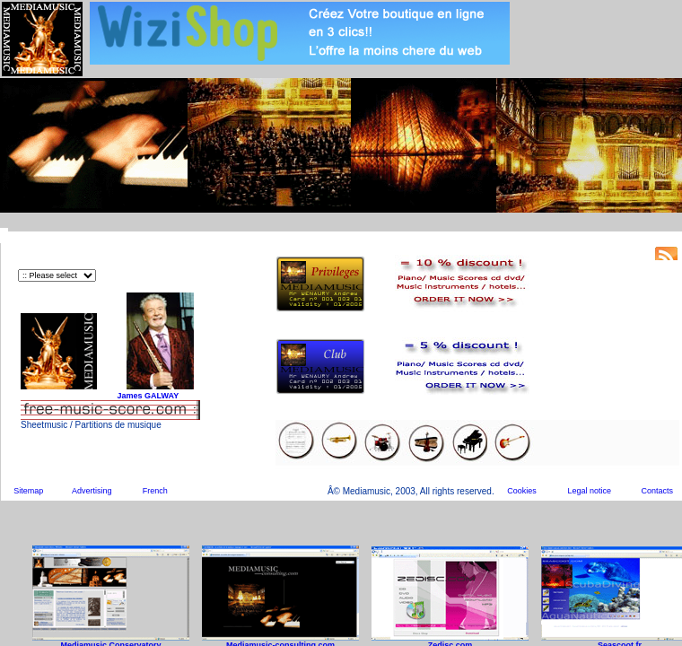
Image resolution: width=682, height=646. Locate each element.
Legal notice (590, 490)
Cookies (522, 490)
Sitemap (28, 490)
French (155, 490)
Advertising (92, 490)
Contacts (657, 490)
